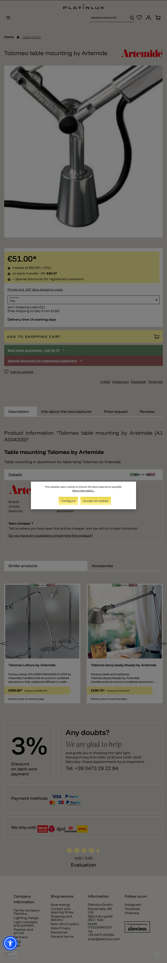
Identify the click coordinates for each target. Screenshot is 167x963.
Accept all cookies (95, 501)
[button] (10, 943)
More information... (83, 490)
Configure (68, 501)
